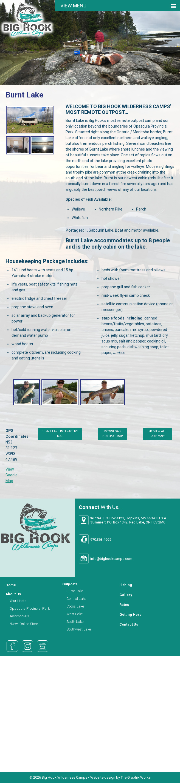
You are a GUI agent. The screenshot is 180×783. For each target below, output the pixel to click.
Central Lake (76, 599)
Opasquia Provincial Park (30, 608)
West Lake (74, 614)
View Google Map (11, 475)
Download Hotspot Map (112, 433)
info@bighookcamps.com (111, 559)
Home (10, 585)
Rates (124, 605)
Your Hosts (18, 601)
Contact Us (128, 624)
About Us (13, 594)
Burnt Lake (74, 591)
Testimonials (19, 616)
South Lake (74, 622)
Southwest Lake (78, 629)
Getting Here (130, 614)
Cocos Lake (75, 606)
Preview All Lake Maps (157, 433)
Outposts (69, 584)
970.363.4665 (100, 539)
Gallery (125, 595)
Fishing (125, 585)
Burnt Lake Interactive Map (60, 433)
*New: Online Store (24, 624)
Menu (79, 5)
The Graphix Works (136, 777)
